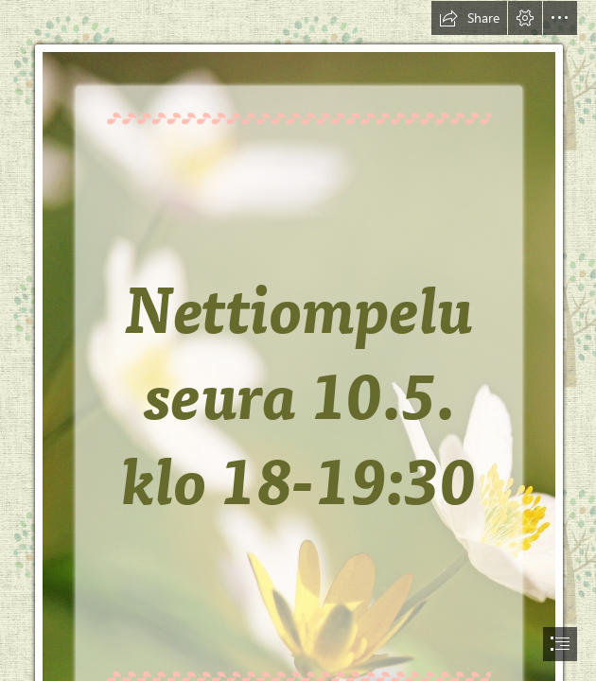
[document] (298, 340)
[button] (469, 18)
